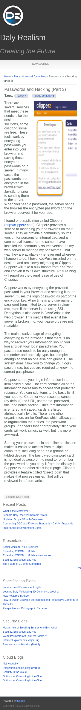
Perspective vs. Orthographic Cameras (25, 608)
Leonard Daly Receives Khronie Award (25, 515)
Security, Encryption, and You (19, 559)
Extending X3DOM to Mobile (19, 551)
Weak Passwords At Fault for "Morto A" (25, 636)
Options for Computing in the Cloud (23, 676)
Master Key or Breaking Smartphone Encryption (30, 627)
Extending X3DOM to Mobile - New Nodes (27, 555)
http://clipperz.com (19, 225)
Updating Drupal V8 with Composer (23, 519)
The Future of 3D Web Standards (22, 563)
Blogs (17, 76)
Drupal (21, 700)
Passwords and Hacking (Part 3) (21, 644)
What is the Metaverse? (16, 511)
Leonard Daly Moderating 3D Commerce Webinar (31, 591)
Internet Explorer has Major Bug (21, 640)
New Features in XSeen (16, 595)
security (22, 95)
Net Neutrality (10, 663)
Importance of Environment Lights (22, 527)
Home (7, 76)
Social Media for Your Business (20, 546)
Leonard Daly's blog (34, 76)
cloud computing (44, 95)
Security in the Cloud (15, 672)
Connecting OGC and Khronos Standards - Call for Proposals (38, 523)
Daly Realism (23, 38)
